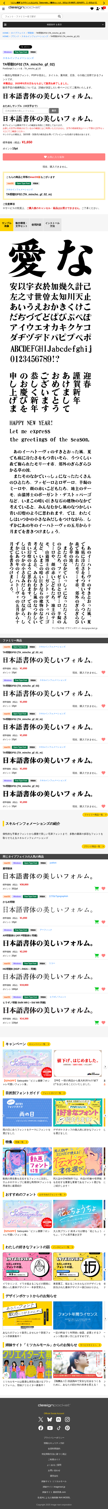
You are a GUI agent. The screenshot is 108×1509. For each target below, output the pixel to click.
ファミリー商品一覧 (93, 815)
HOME (6, 33)
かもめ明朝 (9, 902)
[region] (54, 118)
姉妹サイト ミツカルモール (54, 1481)
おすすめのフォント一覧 (50, 1194)
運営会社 (54, 1476)
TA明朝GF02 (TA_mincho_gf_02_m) (29, 194)
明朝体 (31, 33)
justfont (53, 863)
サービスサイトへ (88, 1345)
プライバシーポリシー (54, 1438)
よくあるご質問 (54, 1465)
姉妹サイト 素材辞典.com (54, 1492)
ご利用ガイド (54, 1459)
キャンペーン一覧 (37, 1044)
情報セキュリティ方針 (54, 1443)
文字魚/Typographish (58, 896)
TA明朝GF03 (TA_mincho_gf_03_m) (23, 652)
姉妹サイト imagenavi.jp (54, 1487)
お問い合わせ (54, 1470)
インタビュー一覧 (61, 1247)
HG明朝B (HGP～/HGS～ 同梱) (19, 969)
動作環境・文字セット (21, 225)
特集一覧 (19, 1142)
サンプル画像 (6, 225)
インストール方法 (52, 225)
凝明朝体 (7, 868)
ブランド (15, 36)
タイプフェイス (18, 33)
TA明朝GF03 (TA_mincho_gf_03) (21, 685)
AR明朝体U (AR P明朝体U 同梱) (20, 935)
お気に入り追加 (54, 157)
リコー (52, 963)
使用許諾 (36, 224)
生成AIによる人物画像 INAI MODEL (54, 1497)
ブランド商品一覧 (92, 846)
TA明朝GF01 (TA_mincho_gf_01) (21, 786)
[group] (27, 1067)
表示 (54, 110)
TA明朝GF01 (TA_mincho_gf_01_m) (23, 752)
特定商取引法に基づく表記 (54, 1454)
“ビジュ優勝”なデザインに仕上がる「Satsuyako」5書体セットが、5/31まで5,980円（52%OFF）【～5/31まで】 (54, 3)
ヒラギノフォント (58, 997)
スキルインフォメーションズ (34, 36)
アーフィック (46, 930)
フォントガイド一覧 (52, 1093)
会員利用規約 (54, 1448)
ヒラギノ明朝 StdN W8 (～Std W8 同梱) (24, 1002)
